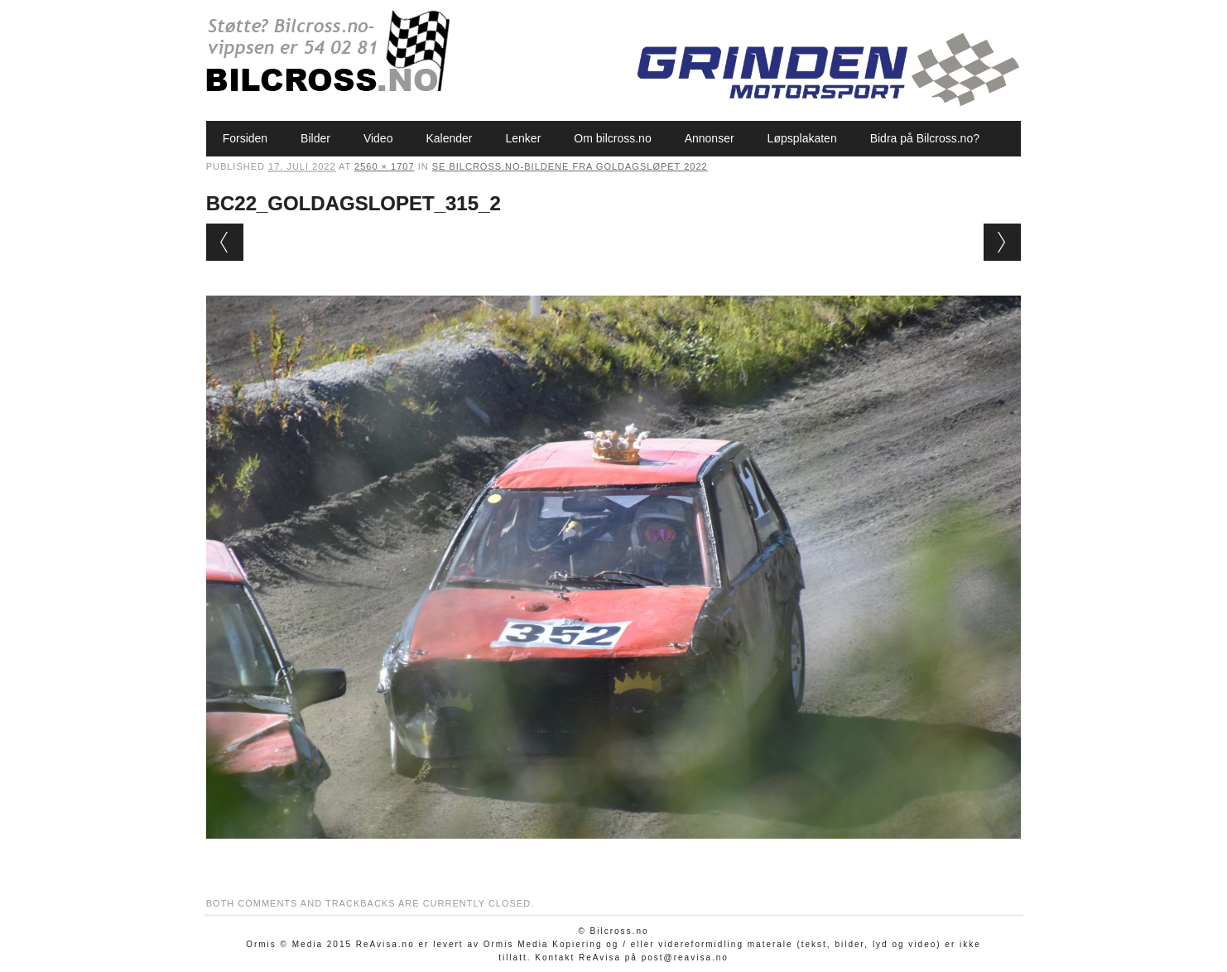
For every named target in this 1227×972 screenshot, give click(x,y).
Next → (1002, 242)
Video (378, 138)
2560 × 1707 (384, 166)
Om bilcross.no (612, 138)
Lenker (523, 138)
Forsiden (245, 138)
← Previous (224, 242)
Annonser (709, 138)
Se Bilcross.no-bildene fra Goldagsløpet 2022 (570, 166)
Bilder (315, 138)
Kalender (449, 138)
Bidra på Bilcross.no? (924, 138)
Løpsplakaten (802, 138)
